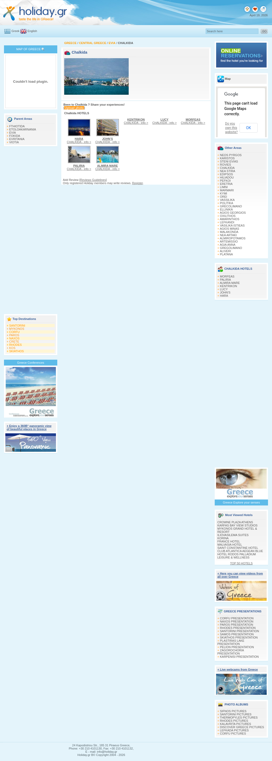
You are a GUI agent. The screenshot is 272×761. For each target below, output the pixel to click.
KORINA (223, 538)
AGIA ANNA (228, 244)
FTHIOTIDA (17, 126)
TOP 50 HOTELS (241, 563)
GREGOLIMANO (231, 247)
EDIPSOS (226, 174)
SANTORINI (17, 325)
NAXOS (14, 338)
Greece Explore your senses (241, 502)
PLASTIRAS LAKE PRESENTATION (230, 642)
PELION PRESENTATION (237, 647)
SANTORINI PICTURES (235, 714)
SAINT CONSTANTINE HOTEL (237, 547)
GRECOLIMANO (231, 206)
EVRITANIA (17, 139)
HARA (224, 295)
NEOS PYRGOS (231, 155)
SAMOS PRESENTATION (237, 634)
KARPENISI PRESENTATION (239, 656)
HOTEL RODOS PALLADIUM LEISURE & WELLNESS (236, 556)
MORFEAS (227, 276)
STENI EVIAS (229, 161)
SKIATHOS (16, 351)
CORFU (14, 332)
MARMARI (227, 190)
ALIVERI (225, 251)
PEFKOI (225, 180)
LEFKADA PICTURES (234, 730)
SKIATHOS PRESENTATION (239, 637)
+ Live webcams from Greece (237, 669)
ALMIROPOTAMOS (232, 238)
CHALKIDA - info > (79, 140)
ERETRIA (226, 183)
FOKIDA (14, 135)
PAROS (14, 335)
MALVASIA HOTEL (229, 544)
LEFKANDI (227, 222)
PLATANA (226, 254)
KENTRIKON (228, 286)
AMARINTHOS (229, 219)
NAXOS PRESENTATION (237, 621)
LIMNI (224, 187)
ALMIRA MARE (230, 282)
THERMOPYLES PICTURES (239, 717)
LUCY (224, 289)
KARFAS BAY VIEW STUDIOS (237, 525)
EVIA (12, 132)
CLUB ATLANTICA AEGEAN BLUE (240, 551)
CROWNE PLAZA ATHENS (235, 522)
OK (248, 128)
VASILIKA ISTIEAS (232, 225)
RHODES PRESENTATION (238, 627)
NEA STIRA (227, 171)
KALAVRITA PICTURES (235, 724)
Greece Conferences (30, 362)
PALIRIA (225, 279)
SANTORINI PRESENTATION (239, 631)
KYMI (223, 193)
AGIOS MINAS (229, 228)
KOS (12, 348)
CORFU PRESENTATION (237, 618)
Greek (15, 31)
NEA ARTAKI (228, 235)
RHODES (15, 344)
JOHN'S (225, 292)
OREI (223, 196)
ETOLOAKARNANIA (22, 129)
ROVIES (225, 164)
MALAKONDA (229, 231)
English (32, 31)
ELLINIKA (226, 209)
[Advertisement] (31, 231)
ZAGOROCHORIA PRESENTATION (230, 652)
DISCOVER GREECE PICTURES (242, 727)
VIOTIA (14, 142)
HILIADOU (227, 177)
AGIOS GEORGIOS (233, 212)
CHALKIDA (227, 167)
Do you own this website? (231, 128)
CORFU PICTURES (233, 733)
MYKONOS (16, 328)
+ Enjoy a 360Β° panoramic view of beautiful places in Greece (29, 427)
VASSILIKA (227, 199)
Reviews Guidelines (93, 179)
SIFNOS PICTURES (233, 711)
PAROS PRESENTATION (236, 624)
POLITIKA (226, 203)
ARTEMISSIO (229, 241)
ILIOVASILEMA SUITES (233, 535)
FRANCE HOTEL (228, 541)
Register (137, 183)
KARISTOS (227, 158)
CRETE (14, 341)
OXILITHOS (228, 215)
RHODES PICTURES (234, 720)
